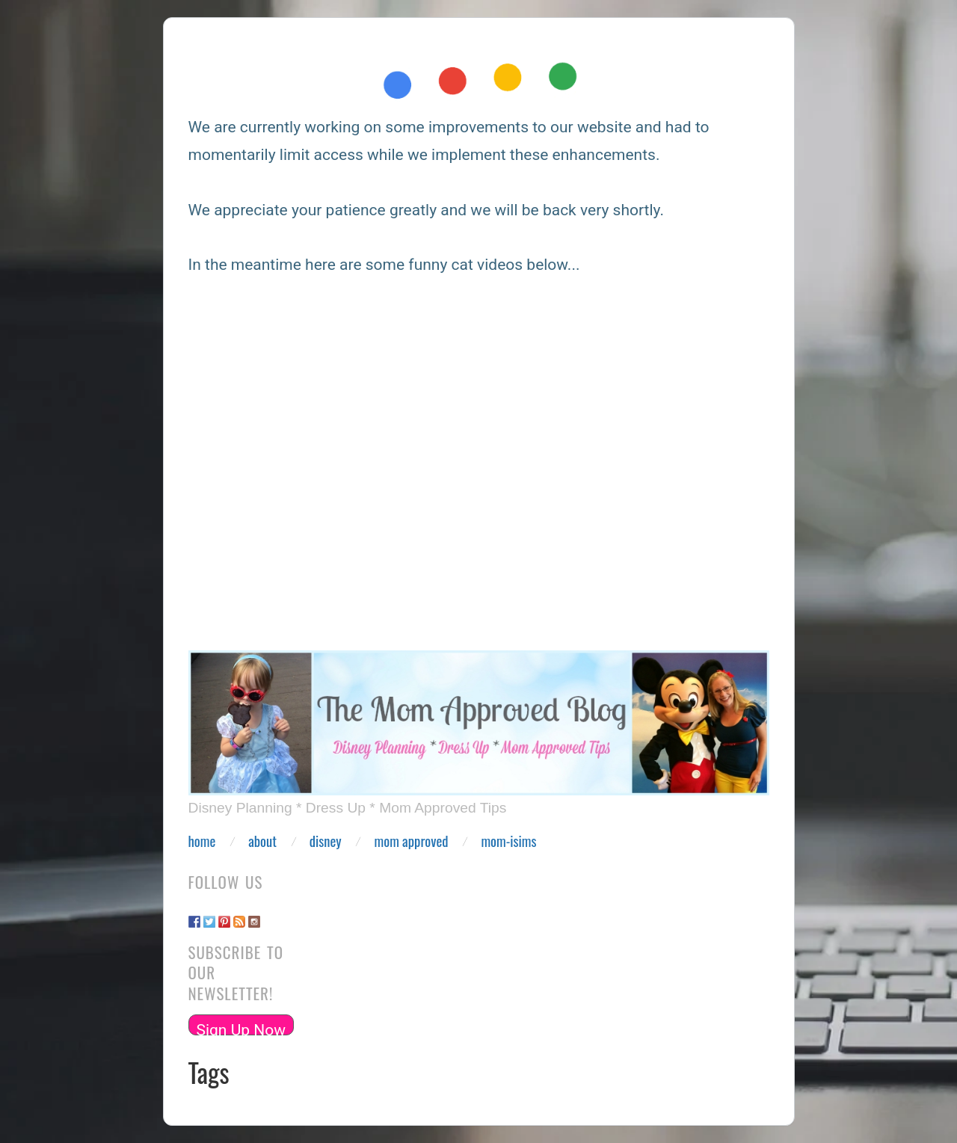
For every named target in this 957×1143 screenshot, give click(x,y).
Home (202, 841)
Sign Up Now (241, 1028)
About (262, 841)
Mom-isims (508, 841)
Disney (326, 841)
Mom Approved (412, 841)
